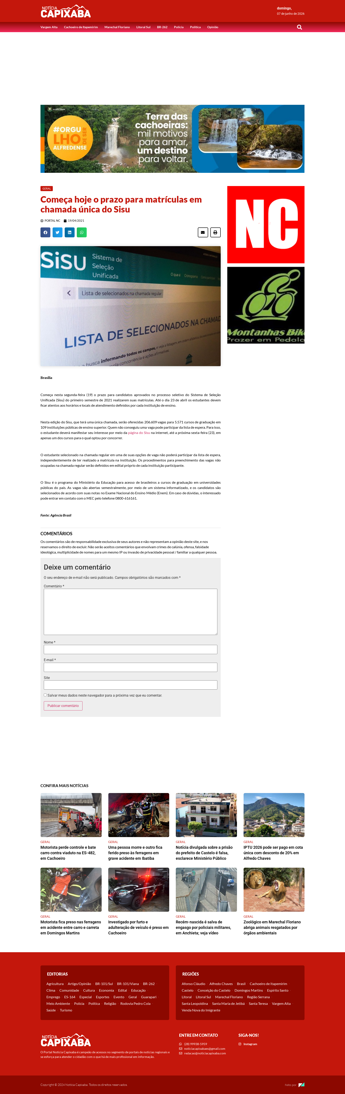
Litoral (187, 997)
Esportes (102, 997)
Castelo (187, 990)
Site (47, 678)
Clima (50, 990)
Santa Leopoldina (195, 1003)
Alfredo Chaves (221, 983)
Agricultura (55, 983)
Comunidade (69, 990)
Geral (132, 997)
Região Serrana (258, 997)
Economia (106, 990)
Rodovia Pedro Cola (135, 1003)
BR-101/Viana (128, 983)
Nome (49, 642)
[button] (299, 27)
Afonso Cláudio (193, 983)
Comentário (54, 586)
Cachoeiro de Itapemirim (81, 27)
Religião (110, 1003)
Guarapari (148, 997)
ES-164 (69, 997)
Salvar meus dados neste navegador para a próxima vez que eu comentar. (105, 695)
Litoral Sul (143, 27)
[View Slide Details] (172, 139)
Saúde (51, 1010)
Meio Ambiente (58, 1003)
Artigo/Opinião (79, 983)
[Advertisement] (172, 65)
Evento (119, 997)
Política (195, 27)
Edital (122, 990)
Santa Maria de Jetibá (228, 1003)
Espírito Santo (277, 990)
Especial (85, 997)
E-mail (50, 660)
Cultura (89, 990)
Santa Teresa (258, 1003)
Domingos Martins (249, 990)
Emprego (53, 997)
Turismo (66, 1010)
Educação (138, 990)
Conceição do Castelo (214, 990)
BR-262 (162, 27)
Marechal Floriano (117, 27)
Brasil (241, 983)
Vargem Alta (48, 27)
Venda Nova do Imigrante (201, 1010)
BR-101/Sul (104, 983)
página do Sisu (139, 432)
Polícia (179, 27)
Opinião (212, 27)
